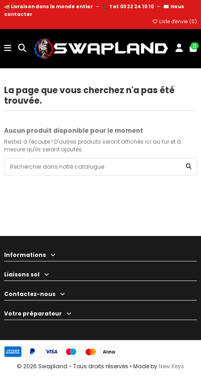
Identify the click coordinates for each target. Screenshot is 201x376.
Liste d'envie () (174, 21)
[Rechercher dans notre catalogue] (189, 166)
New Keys (171, 366)
